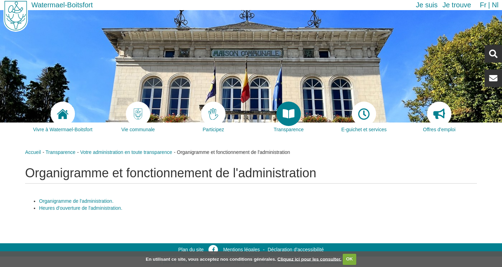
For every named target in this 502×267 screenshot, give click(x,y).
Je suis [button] (427, 5)
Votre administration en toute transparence (126, 152)
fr (483, 5)
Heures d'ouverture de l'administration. (80, 208)
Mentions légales (241, 249)
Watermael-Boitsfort (62, 5)
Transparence (60, 152)
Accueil (33, 152)
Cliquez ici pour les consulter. (309, 258)
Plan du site (191, 249)
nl (495, 5)
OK (349, 258)
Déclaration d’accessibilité (296, 249)
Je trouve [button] (456, 5)
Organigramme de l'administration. (76, 201)
